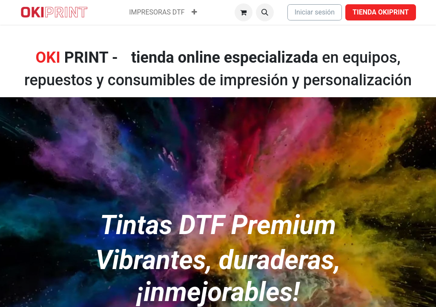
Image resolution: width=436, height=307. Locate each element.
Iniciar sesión (315, 12)
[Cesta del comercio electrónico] (243, 12)
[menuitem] (157, 12)
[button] (265, 12)
